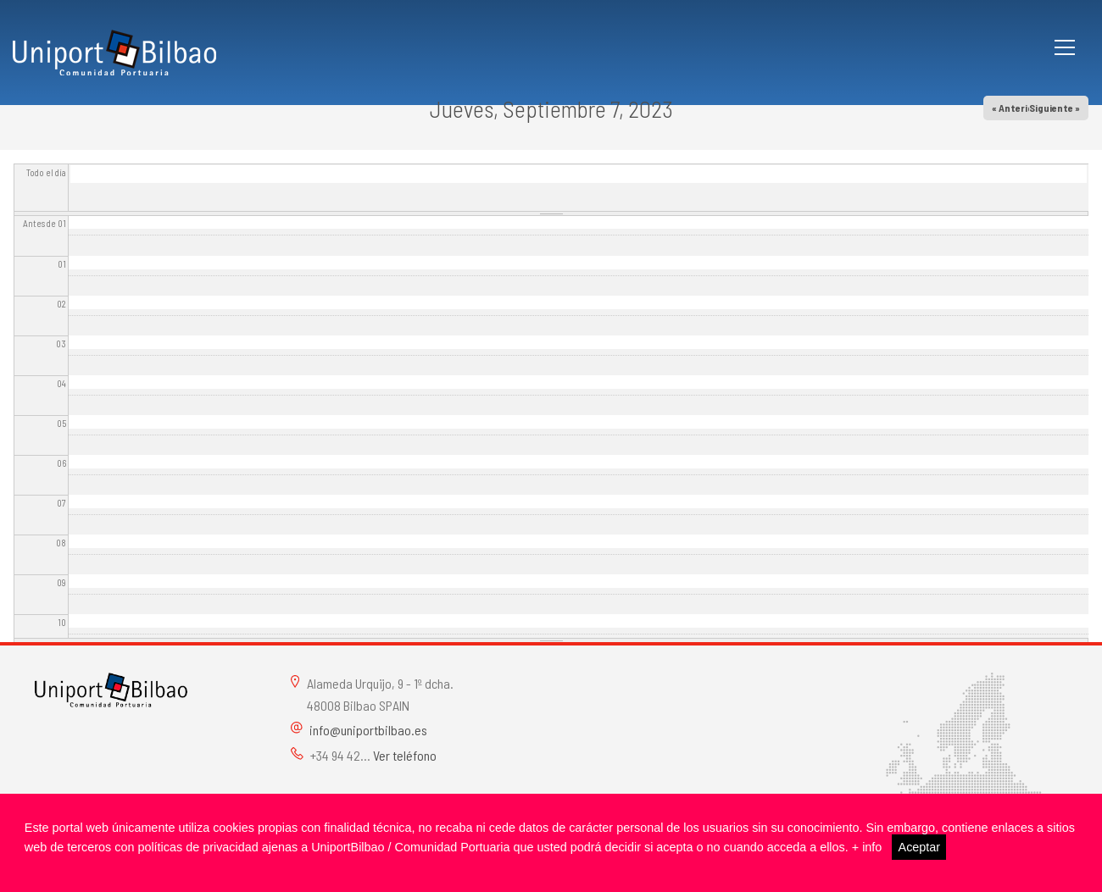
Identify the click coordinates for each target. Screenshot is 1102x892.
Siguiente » (1054, 108)
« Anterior (1015, 108)
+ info (867, 847)
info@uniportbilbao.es (368, 730)
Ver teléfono (405, 755)
